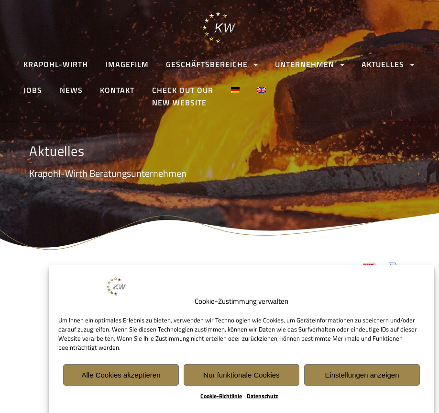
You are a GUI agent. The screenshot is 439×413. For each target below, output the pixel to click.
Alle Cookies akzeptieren (120, 375)
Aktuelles (383, 64)
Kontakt (117, 90)
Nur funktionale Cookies (241, 375)
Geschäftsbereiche (207, 64)
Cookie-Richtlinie (221, 397)
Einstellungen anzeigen (362, 375)
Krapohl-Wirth (55, 64)
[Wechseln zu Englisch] (262, 90)
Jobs (32, 90)
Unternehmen (305, 64)
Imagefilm (127, 64)
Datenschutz (262, 397)
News (71, 90)
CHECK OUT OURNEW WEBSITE (183, 97)
